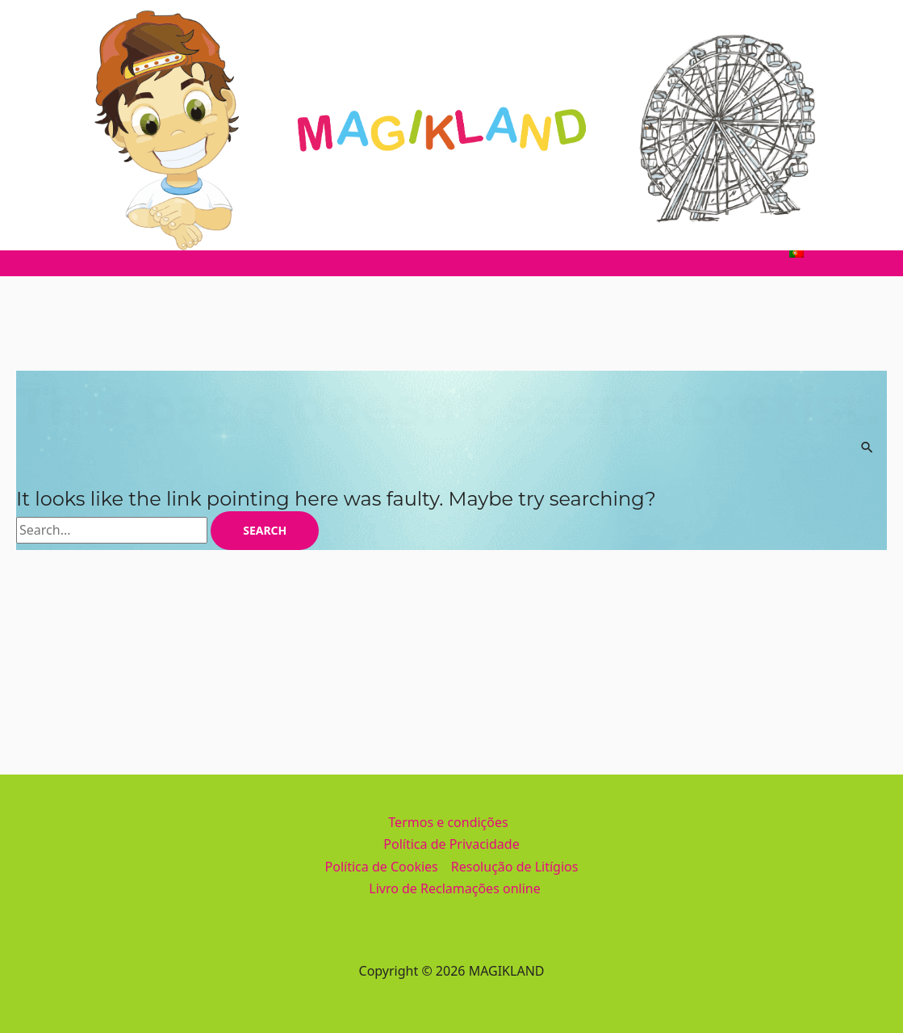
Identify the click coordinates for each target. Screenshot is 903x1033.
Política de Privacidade (451, 844)
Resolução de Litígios (515, 867)
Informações (525, 252)
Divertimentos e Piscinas (286, 252)
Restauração (423, 252)
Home (98, 252)
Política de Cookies (381, 867)
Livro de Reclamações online (454, 888)
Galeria (611, 252)
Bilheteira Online (708, 252)
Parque (164, 252)
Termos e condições (448, 822)
